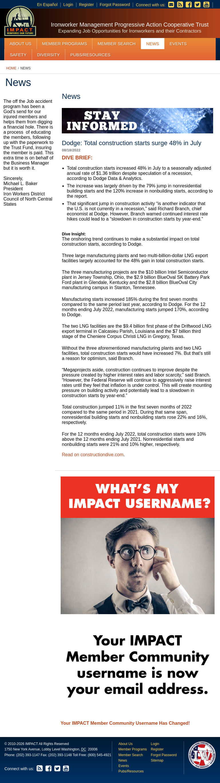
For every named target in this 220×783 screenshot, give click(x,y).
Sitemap (157, 760)
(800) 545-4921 (99, 755)
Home (11, 68)
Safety (18, 54)
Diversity (48, 54)
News (152, 43)
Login (68, 4)
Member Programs (64, 43)
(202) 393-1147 (28, 755)
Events (178, 43)
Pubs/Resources (90, 54)
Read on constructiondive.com (92, 454)
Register (86, 4)
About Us (20, 43)
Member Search (117, 43)
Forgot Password (115, 4)
